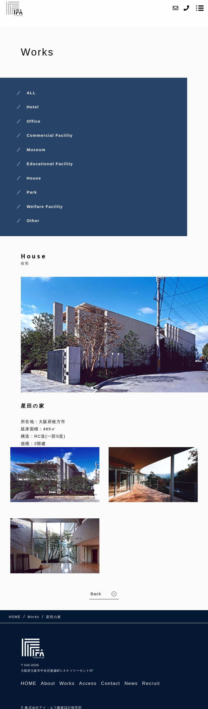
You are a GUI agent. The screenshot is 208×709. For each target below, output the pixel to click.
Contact (110, 683)
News (131, 683)
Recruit (151, 683)
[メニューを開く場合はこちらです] (200, 8)
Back (95, 593)
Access (88, 683)
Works (67, 683)
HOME (29, 683)
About (48, 683)
